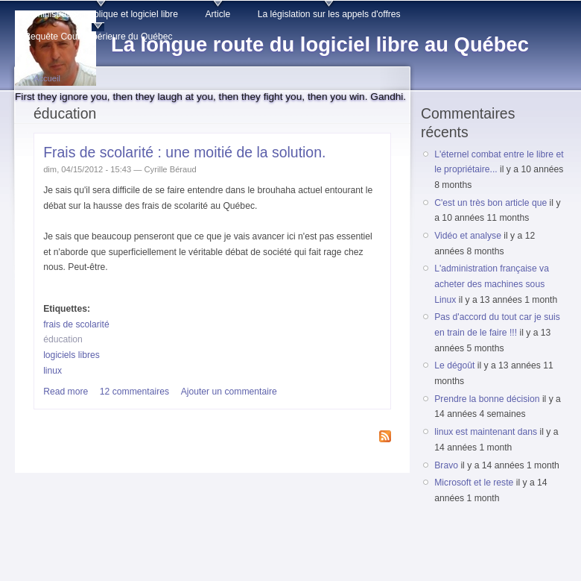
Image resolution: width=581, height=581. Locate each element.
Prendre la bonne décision (486, 399)
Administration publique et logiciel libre (101, 14)
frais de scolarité (76, 324)
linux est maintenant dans (485, 432)
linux (52, 370)
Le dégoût (454, 365)
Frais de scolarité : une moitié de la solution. (184, 152)
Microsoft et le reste (473, 482)
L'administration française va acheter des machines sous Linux (491, 283)
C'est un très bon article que (490, 203)
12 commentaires (134, 391)
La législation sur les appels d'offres (329, 14)
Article (217, 14)
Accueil (47, 78)
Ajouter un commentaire (229, 391)
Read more (65, 391)
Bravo (446, 465)
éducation (63, 339)
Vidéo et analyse (467, 235)
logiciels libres (71, 355)
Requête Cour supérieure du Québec (98, 36)
